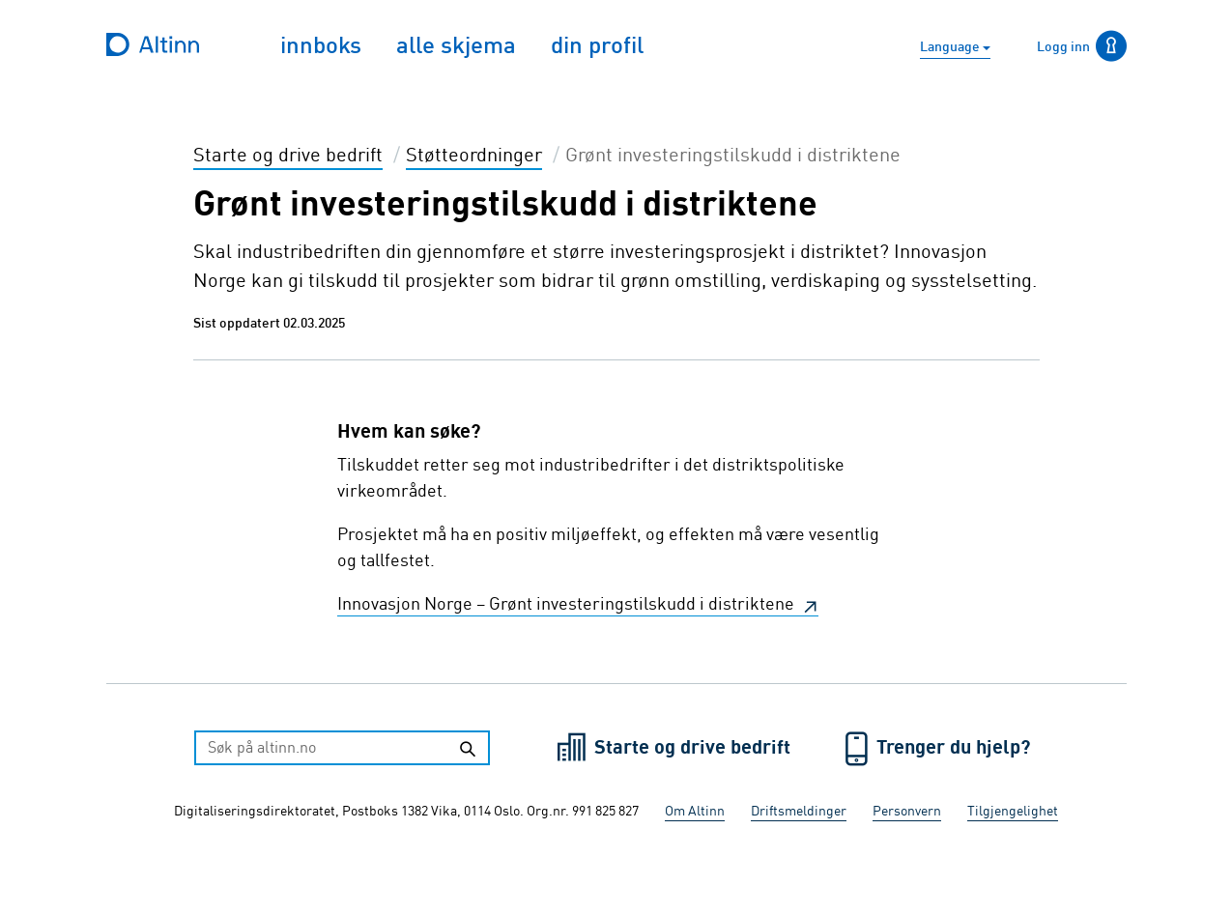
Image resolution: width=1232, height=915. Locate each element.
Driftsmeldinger (798, 811)
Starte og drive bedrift (694, 748)
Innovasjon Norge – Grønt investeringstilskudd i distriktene (567, 605)
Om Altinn (695, 811)
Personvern (907, 811)
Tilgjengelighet (1012, 811)
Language (951, 47)
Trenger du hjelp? (953, 748)
